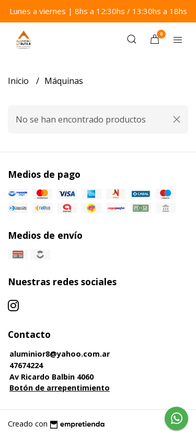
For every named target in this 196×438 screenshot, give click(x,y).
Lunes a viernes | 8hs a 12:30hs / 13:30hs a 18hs (98, 11)
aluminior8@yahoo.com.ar (59, 354)
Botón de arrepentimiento (59, 388)
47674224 (26, 365)
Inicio (19, 81)
